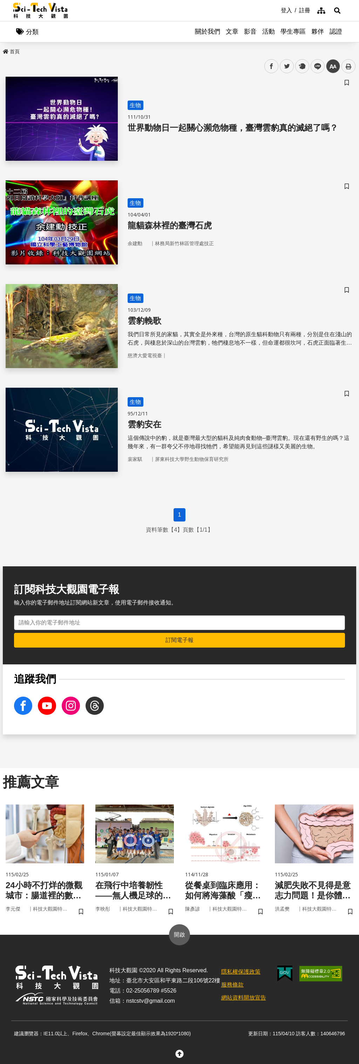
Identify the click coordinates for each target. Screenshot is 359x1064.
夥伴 (317, 31)
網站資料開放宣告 (243, 998)
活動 (268, 31)
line (315, 66)
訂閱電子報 (179, 640)
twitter (287, 66)
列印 (348, 66)
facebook (271, 66)
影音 (250, 31)
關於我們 (207, 31)
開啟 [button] (179, 935)
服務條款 (232, 985)
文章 (232, 31)
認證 (336, 31)
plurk (302, 66)
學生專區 (293, 31)
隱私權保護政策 (240, 972)
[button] (337, 10)
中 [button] (333, 66)
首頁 (11, 51)
